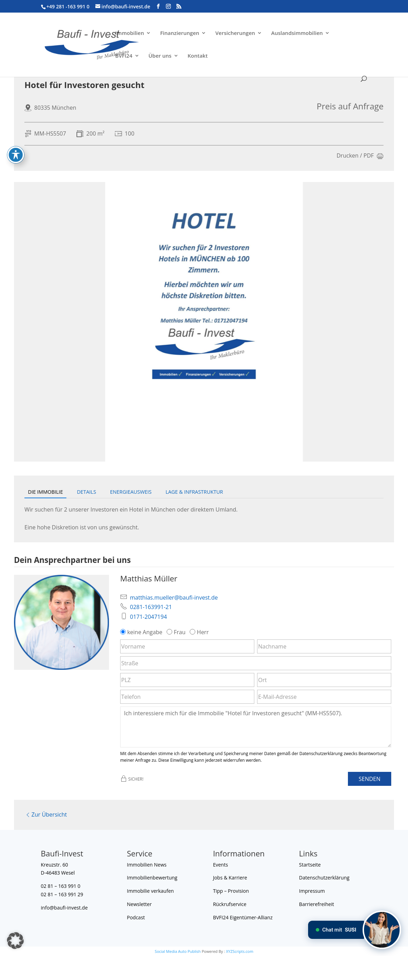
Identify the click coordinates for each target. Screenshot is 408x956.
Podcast (136, 917)
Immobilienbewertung (152, 877)
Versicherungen (235, 33)
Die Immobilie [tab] (45, 491)
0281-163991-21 (151, 607)
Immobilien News (146, 864)
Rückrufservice (230, 904)
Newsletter (139, 904)
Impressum (312, 891)
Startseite (310, 864)
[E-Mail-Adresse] (324, 697)
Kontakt (197, 56)
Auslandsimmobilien (297, 33)
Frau (177, 632)
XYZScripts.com (239, 951)
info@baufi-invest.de (64, 907)
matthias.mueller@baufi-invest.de (174, 597)
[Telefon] (187, 697)
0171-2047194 (148, 617)
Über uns (160, 56)
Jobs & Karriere (230, 877)
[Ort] (324, 680)
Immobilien (129, 33)
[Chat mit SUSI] (382, 930)
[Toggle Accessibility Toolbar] (15, 137)
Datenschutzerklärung (324, 877)
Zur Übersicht (45, 814)
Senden (369, 779)
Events (220, 864)
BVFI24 (123, 56)
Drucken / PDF (360, 156)
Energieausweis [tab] (131, 491)
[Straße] (255, 663)
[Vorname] (187, 646)
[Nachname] (324, 646)
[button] (15, 940)
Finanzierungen (179, 33)
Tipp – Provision (231, 891)
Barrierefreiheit (316, 904)
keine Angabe (142, 632)
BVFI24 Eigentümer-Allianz (243, 917)
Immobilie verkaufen (150, 891)
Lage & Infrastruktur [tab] (194, 491)
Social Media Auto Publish (178, 951)
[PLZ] (187, 680)
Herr (200, 632)
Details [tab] (86, 491)
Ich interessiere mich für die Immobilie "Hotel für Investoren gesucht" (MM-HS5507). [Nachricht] (255, 727)
